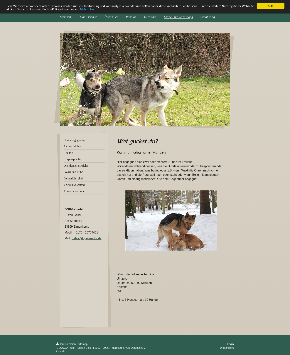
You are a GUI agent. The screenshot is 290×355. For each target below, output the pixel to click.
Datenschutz (138, 347)
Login (230, 344)
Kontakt (60, 351)
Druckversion (66, 344)
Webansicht (227, 347)
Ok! (270, 6)
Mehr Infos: (87, 9)
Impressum (117, 347)
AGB (127, 347)
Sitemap (82, 344)
